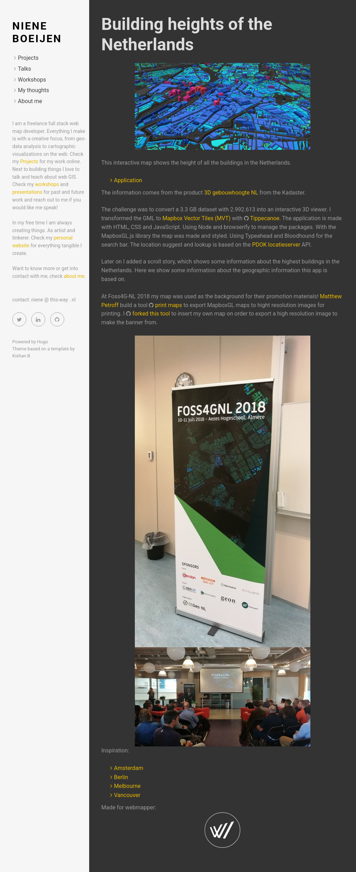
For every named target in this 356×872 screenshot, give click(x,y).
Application (128, 180)
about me (74, 276)
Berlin (121, 777)
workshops (47, 184)
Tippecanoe (264, 218)
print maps (168, 305)
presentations (27, 192)
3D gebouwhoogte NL (231, 192)
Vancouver (127, 795)
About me (30, 101)
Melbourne (127, 786)
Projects (28, 58)
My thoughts (33, 90)
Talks (24, 68)
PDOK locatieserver (276, 244)
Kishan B (21, 355)
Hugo (42, 341)
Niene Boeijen (37, 32)
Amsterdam (128, 768)
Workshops (32, 79)
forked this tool (151, 313)
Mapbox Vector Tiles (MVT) (196, 218)
